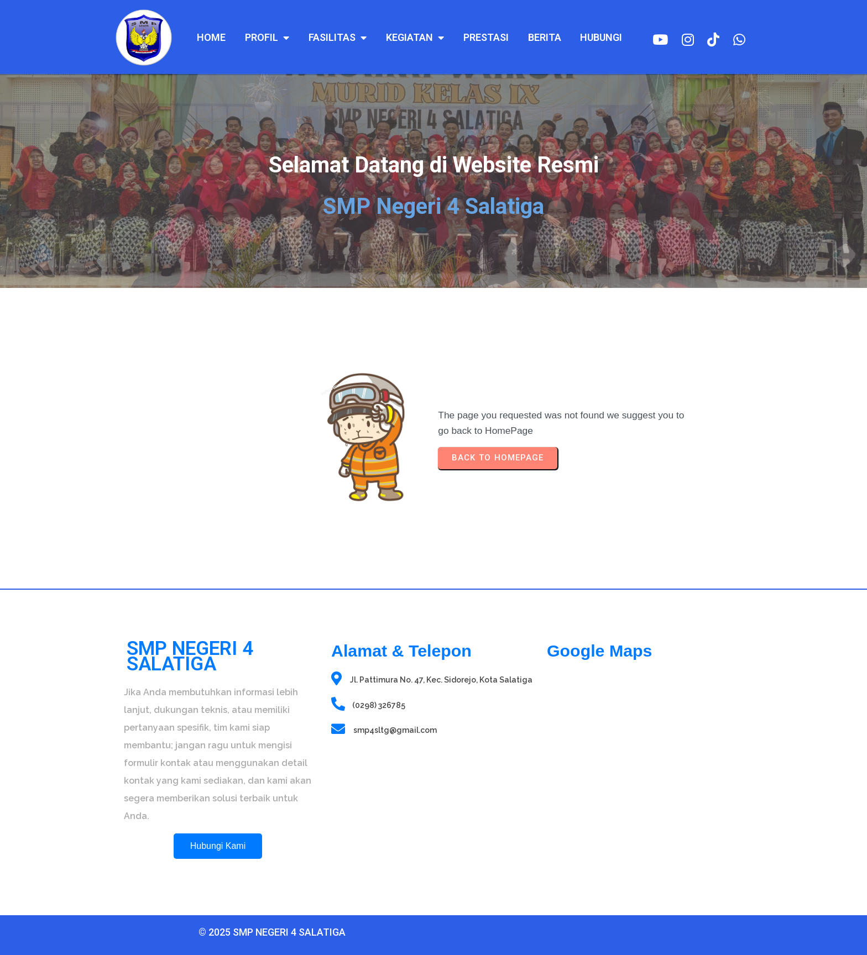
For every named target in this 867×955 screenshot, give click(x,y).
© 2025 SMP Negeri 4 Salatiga (217, 930)
